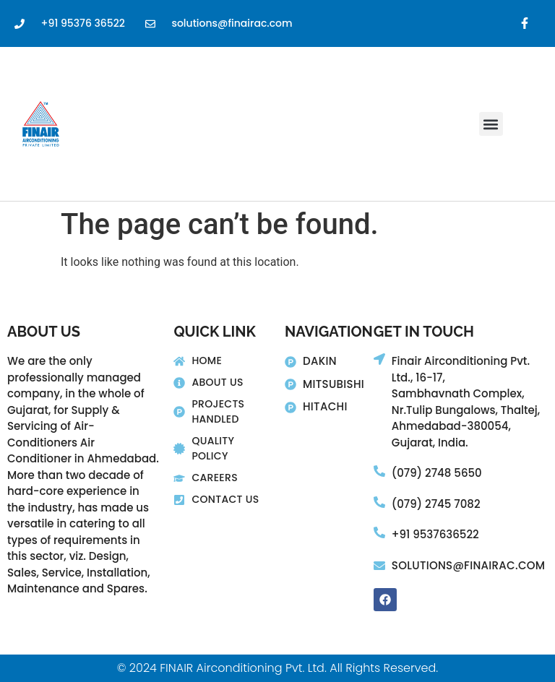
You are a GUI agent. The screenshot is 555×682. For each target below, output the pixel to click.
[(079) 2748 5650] (379, 471)
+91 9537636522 (435, 534)
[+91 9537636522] (379, 532)
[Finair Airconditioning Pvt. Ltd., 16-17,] (379, 359)
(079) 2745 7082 (436, 504)
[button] (491, 124)
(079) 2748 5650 (437, 472)
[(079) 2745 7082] (379, 502)
